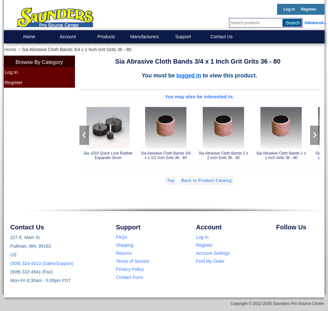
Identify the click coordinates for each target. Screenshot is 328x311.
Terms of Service (132, 261)
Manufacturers (144, 36)
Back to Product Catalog (206, 180)
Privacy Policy (130, 269)
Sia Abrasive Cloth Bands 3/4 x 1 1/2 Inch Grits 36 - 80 (166, 132)
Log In (289, 9)
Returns (124, 253)
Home (29, 36)
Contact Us (221, 36)
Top (170, 180)
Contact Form (129, 277)
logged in (188, 75)
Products (106, 36)
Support (183, 36)
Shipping (125, 245)
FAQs (121, 237)
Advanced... (314, 23)
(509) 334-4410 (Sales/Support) (41, 263)
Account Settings (213, 253)
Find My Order (210, 261)
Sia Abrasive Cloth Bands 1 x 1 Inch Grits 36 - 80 (281, 132)
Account (68, 36)
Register (308, 9)
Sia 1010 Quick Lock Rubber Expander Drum (108, 132)
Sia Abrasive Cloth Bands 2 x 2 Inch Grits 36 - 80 (224, 132)
